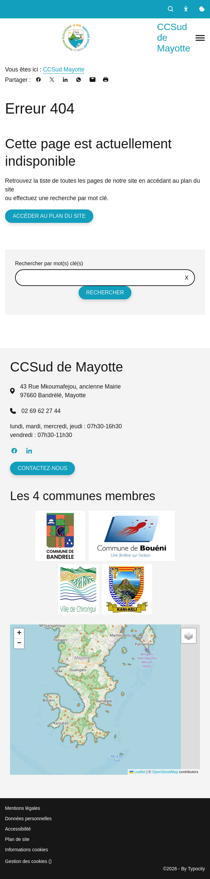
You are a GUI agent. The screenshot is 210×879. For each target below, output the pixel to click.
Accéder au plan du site (49, 216)
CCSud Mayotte (63, 69)
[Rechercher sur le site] (105, 277)
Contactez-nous (42, 468)
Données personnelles (28, 818)
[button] (19, 633)
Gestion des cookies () (28, 861)
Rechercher (105, 292)
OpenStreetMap (165, 772)
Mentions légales (22, 808)
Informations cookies (26, 849)
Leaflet (137, 772)
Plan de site (17, 839)
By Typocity (193, 868)
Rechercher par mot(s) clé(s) (49, 263)
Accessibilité (18, 829)
